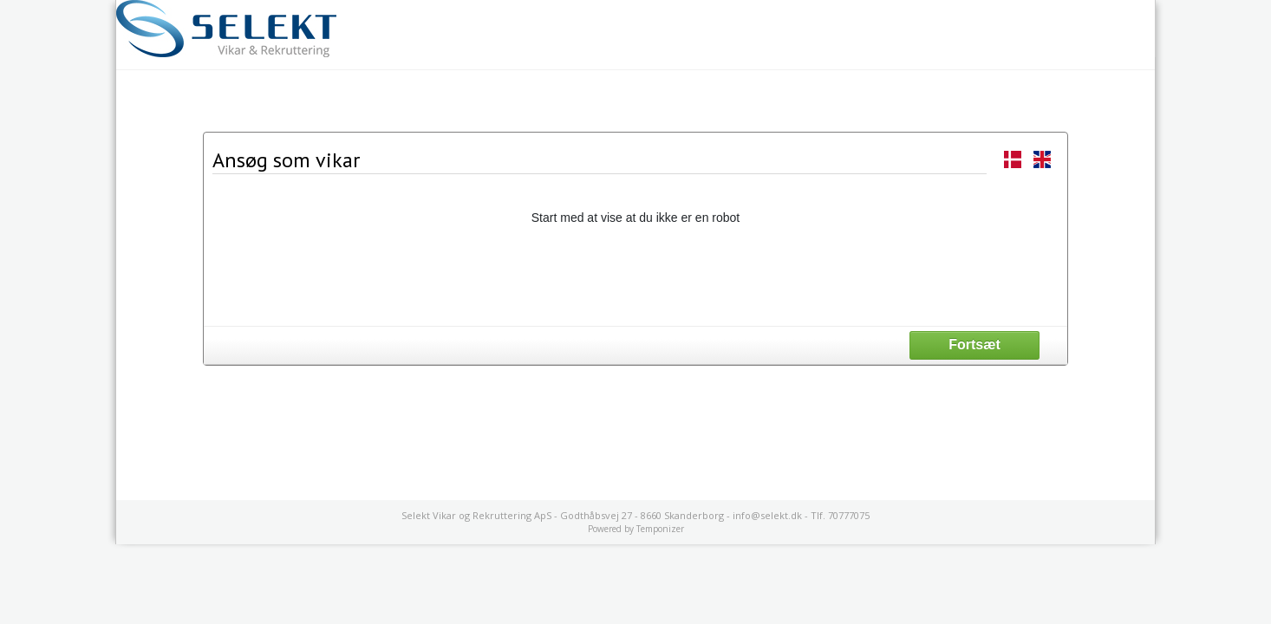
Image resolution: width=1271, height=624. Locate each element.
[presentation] (635, 275)
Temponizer (660, 529)
